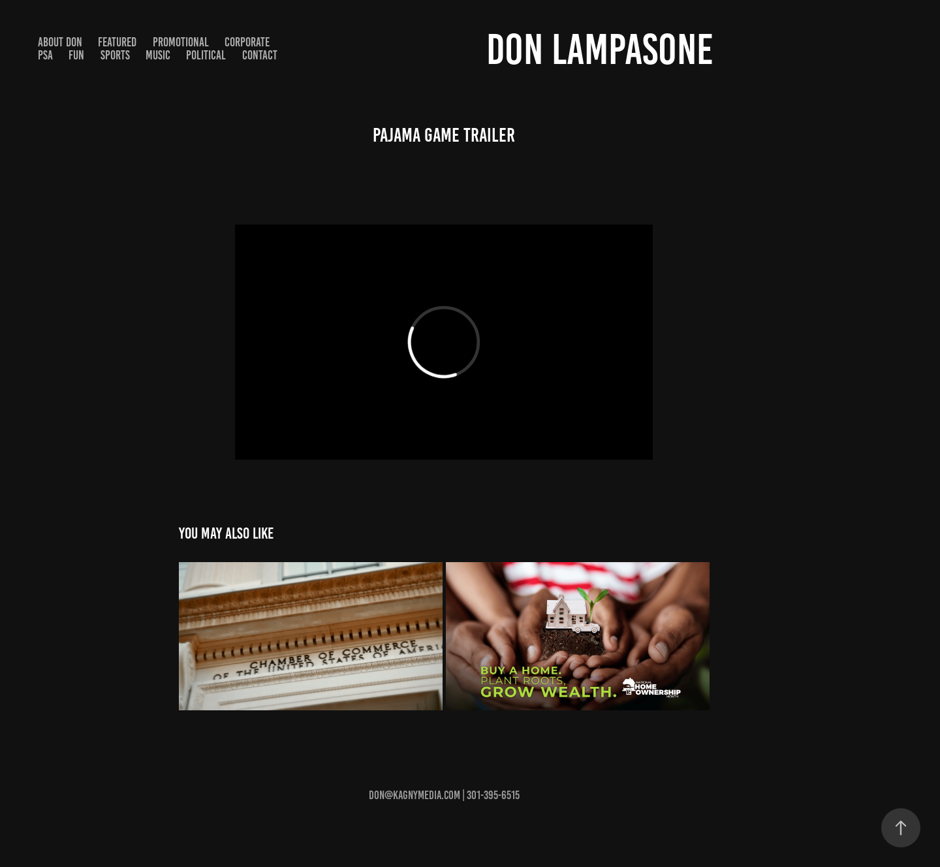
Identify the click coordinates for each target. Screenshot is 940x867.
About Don (60, 42)
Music (158, 55)
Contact (259, 55)
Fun (76, 55)
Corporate (247, 42)
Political (206, 55)
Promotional (181, 42)
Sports (115, 55)
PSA (45, 55)
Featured (117, 42)
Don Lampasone (599, 49)
